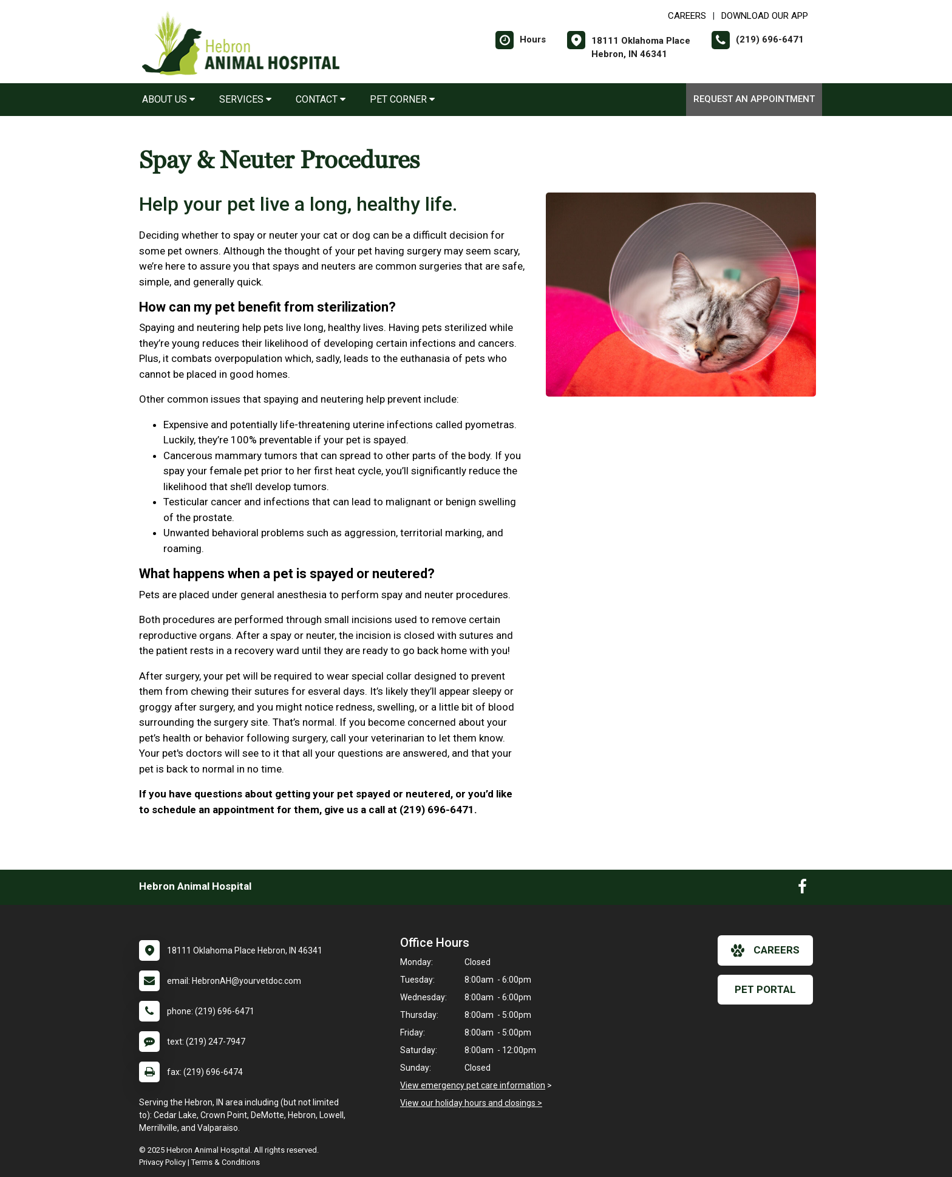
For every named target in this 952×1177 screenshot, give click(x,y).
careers (765, 950)
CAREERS (687, 15)
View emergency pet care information (472, 1085)
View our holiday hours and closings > (471, 1103)
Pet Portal (765, 989)
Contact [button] (320, 99)
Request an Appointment (754, 99)
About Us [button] (168, 99)
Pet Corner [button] (402, 99)
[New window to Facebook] (802, 889)
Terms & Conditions (225, 1162)
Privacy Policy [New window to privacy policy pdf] (162, 1162)
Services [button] (245, 99)
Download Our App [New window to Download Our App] (764, 15)
